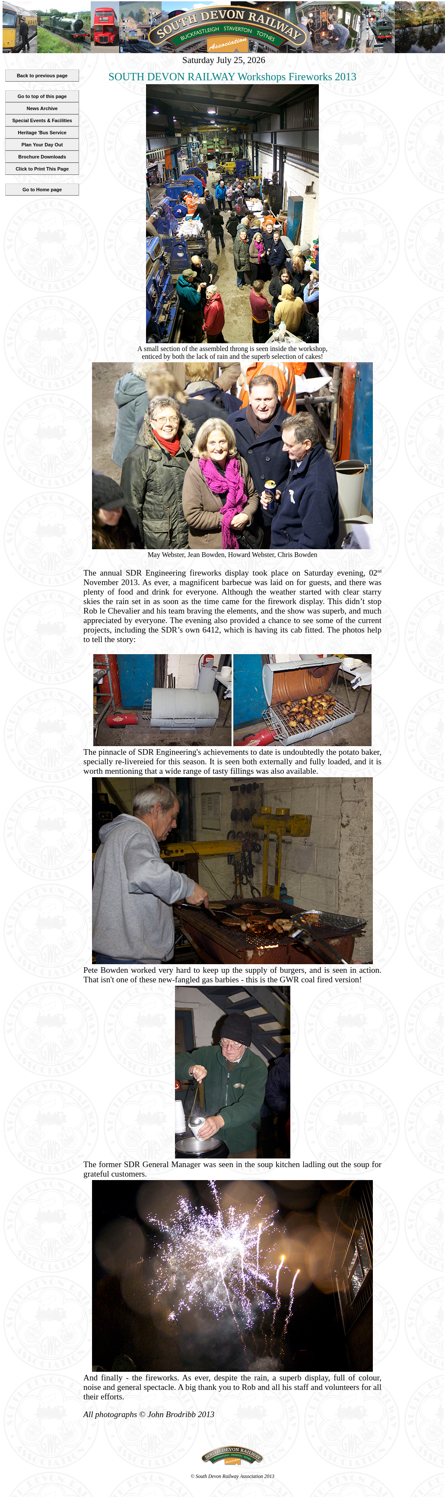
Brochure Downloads (42, 156)
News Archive (42, 108)
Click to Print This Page (42, 168)
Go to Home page (42, 189)
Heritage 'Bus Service (42, 132)
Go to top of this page (42, 96)
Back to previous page (42, 75)
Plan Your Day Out (42, 144)
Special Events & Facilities (42, 120)
